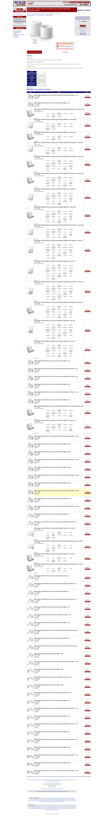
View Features (83, 30)
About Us (38, 791)
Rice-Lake (41, 808)
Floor (67, 799)
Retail (74, 800)
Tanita (60, 808)
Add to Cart (87, 97)
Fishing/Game (64, 799)
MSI (66, 807)
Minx (64, 807)
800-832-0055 (57, 783)
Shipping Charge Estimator (58, 779)
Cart (31, 779)
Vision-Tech (46, 809)
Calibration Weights (19, 14)
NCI (67, 807)
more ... (60, 13)
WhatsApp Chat (50, 788)
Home (73, 779)
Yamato (58, 809)
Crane (48, 799)
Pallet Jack (68, 800)
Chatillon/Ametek (30, 806)
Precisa (32, 808)
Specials (70, 779)
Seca (53, 808)
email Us (70, 46)
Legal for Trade (43, 800)
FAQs (48, 779)
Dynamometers (58, 799)
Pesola (29, 808)
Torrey (63, 808)
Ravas (38, 808)
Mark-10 (48, 807)
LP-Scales (44, 807)
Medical (59, 800)
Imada (29, 807)
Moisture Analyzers (64, 800)
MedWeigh (51, 807)
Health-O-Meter (68, 806)
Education (50, 799)
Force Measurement (72, 799)
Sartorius (17, 35)
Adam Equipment (18, 30)
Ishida (40, 807)
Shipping (43, 801)
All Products (42, 791)
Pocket (72, 800)
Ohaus (16, 33)
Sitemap (66, 779)
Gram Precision (63, 806)
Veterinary (57, 801)
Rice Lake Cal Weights (19, 34)
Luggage (55, 800)
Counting (44, 799)
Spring (41, 801)
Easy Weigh (48, 806)
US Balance (71, 808)
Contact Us (34, 779)
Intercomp (37, 807)
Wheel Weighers (61, 801)
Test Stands (53, 801)
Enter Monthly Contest (41, 779)
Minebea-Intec (61, 807)
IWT (31, 807)
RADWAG (35, 808)
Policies (51, 779)
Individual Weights (49, 15)
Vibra (74, 808)
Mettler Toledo (56, 807)
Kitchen (39, 800)
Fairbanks (58, 806)
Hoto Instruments (73, 806)
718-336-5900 (58, 784)
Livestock (36, 800)
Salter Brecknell (45, 808)
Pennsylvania (73, 807)
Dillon (43, 806)
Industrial (29, 800)
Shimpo (57, 808)
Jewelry (33, 800)
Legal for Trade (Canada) (50, 800)
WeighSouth (54, 809)
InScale (34, 807)
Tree (65, 808)
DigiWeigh (38, 806)
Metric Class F (18, 19)
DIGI (40, 806)
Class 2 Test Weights (40, 15)
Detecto (34, 806)
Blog (28, 779)
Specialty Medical (48, 801)
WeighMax (50, 809)
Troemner (17, 37)
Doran (45, 806)
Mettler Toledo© (18, 32)
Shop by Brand (19, 28)
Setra (55, 808)
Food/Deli (54, 799)
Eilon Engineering (53, 806)
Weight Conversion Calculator (53, 781)
